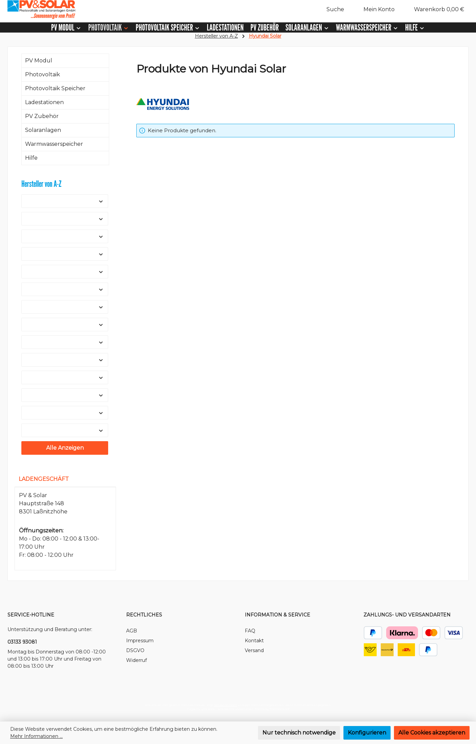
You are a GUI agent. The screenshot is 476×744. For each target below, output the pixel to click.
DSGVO (135, 650)
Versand (254, 650)
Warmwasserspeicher (54, 144)
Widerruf (136, 660)
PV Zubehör (42, 116)
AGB (131, 631)
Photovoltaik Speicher (55, 88)
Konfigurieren (367, 732)
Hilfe (31, 158)
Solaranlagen (43, 130)
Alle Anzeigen (65, 448)
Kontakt (254, 641)
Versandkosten (225, 705)
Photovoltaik (42, 74)
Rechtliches (144, 615)
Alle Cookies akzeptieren (431, 732)
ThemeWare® (280, 709)
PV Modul (38, 60)
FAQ (250, 631)
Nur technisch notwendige (299, 732)
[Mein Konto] (375, 9)
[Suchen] (332, 9)
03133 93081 (22, 642)
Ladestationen (44, 102)
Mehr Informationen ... (36, 736)
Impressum (140, 641)
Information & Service (277, 615)
